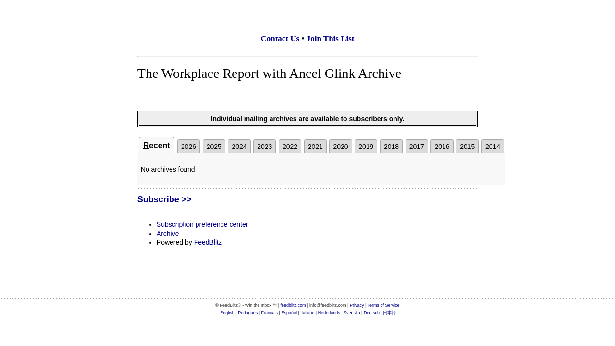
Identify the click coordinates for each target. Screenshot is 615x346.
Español (289, 312)
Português (248, 312)
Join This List (331, 38)
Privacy (357, 305)
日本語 (389, 312)
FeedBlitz (208, 242)
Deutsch (372, 312)
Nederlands (329, 312)
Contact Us (279, 38)
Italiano (307, 312)
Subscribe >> (164, 199)
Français (269, 312)
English (227, 312)
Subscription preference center (202, 224)
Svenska (352, 312)
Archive (168, 233)
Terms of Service (384, 305)
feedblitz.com (293, 305)
